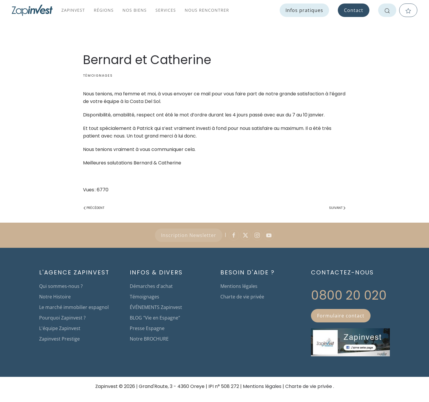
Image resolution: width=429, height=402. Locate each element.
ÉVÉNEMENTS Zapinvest (156, 307)
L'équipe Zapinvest (59, 328)
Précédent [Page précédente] (94, 207)
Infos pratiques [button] (304, 10)
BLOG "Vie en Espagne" (155, 318)
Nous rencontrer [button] (207, 10)
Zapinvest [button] (73, 10)
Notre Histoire (55, 296)
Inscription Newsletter (188, 235)
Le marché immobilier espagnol (74, 307)
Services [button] (165, 10)
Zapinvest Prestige (59, 339)
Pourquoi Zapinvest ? (62, 318)
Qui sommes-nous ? (61, 286)
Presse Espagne (147, 328)
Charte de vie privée (242, 296)
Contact (353, 10)
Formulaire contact (340, 315)
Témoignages (98, 75)
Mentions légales (238, 286)
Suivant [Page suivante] (337, 207)
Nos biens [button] (134, 10)
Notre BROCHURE (149, 339)
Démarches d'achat (151, 286)
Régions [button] (104, 10)
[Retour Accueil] (32, 10)
